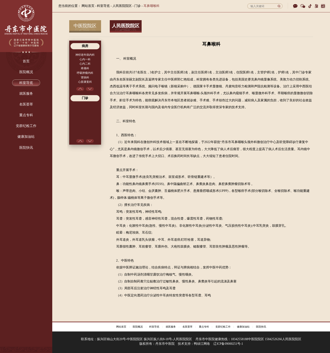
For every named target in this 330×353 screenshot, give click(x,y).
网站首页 (88, 6)
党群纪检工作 (223, 326)
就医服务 (171, 326)
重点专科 (204, 326)
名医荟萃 (187, 326)
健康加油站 (243, 326)
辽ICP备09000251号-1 (228, 343)
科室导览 (154, 326)
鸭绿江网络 (202, 343)
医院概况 (138, 326)
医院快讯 (261, 326)
